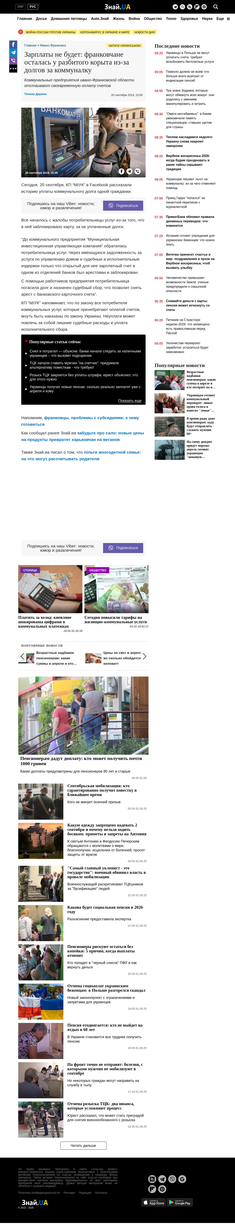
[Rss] (189, 6)
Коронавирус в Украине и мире (105, 32)
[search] (216, 7)
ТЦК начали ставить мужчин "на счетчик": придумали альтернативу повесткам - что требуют (74, 365)
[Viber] (182, 6)
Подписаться (123, 205)
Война (134, 19)
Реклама (69, 1192)
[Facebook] (13, 44)
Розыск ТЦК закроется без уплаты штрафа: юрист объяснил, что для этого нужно (84, 377)
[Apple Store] (154, 1202)
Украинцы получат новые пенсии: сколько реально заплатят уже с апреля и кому (85, 389)
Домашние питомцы (69, 19)
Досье (41, 19)
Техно (171, 19)
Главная (24, 19)
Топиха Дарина (35, 93)
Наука (207, 19)
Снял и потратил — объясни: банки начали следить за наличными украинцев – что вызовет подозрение (85, 353)
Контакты (101, 1192)
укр (20, 6)
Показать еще (130, 401)
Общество (153, 19)
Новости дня (144, 32)
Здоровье (189, 19)
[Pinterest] (204, 6)
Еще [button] (223, 19)
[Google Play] (180, 1202)
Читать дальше (83, 1146)
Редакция (85, 1192)
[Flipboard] (197, 6)
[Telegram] (175, 6)
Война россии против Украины (51, 32)
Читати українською (125, 45)
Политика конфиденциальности (39, 1192)
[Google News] (182, 1179)
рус (33, 6)
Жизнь (119, 19)
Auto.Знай (100, 19)
